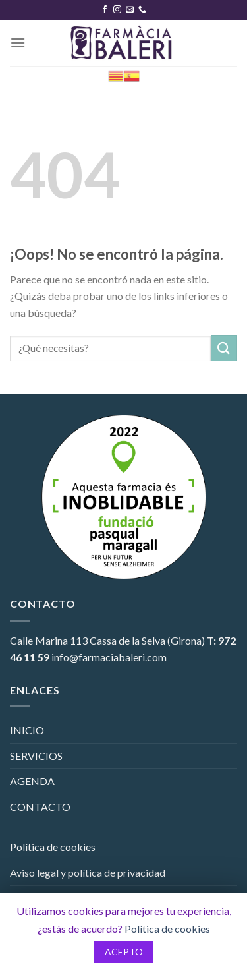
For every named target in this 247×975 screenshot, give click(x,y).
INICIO (27, 730)
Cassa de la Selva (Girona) (147, 640)
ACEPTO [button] (124, 951)
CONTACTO (40, 806)
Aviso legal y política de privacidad (87, 872)
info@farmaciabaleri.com (109, 657)
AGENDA (32, 781)
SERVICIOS (36, 756)
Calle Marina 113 (49, 640)
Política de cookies (53, 847)
